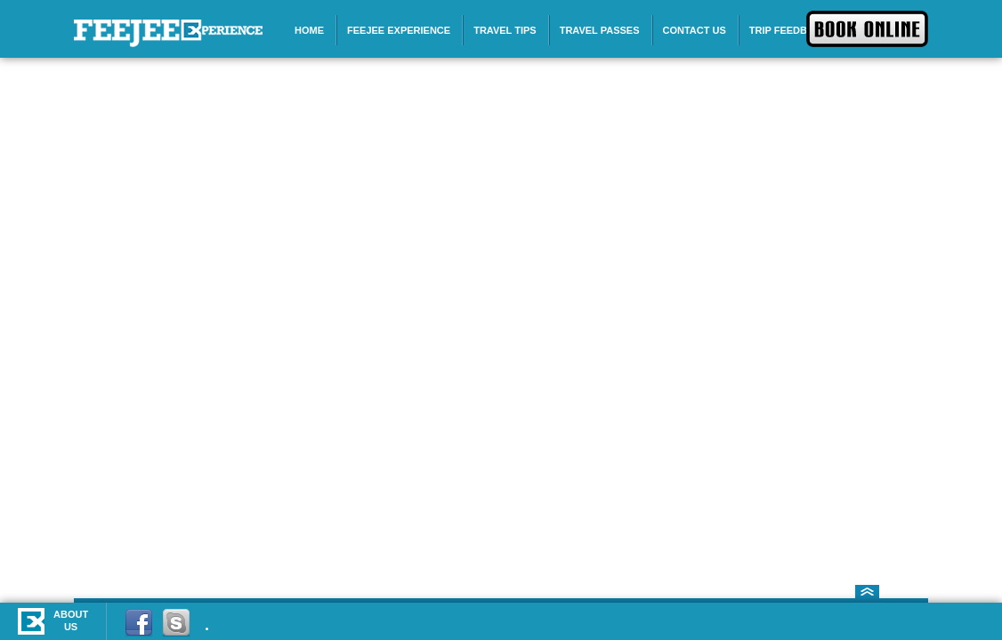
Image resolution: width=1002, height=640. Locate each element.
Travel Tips (505, 30)
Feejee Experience (398, 30)
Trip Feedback (788, 30)
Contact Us (694, 30)
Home (309, 30)
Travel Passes (600, 30)
